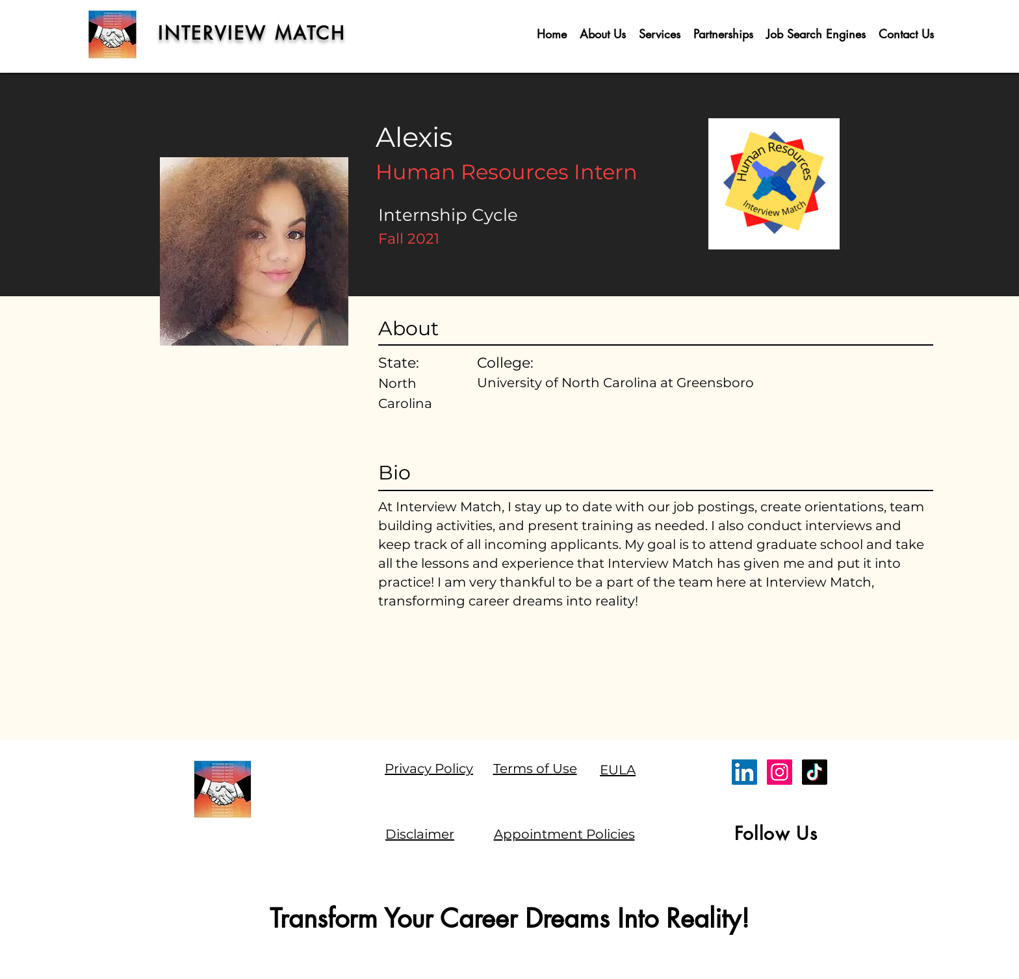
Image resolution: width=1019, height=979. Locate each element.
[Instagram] (779, 772)
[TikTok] (814, 772)
